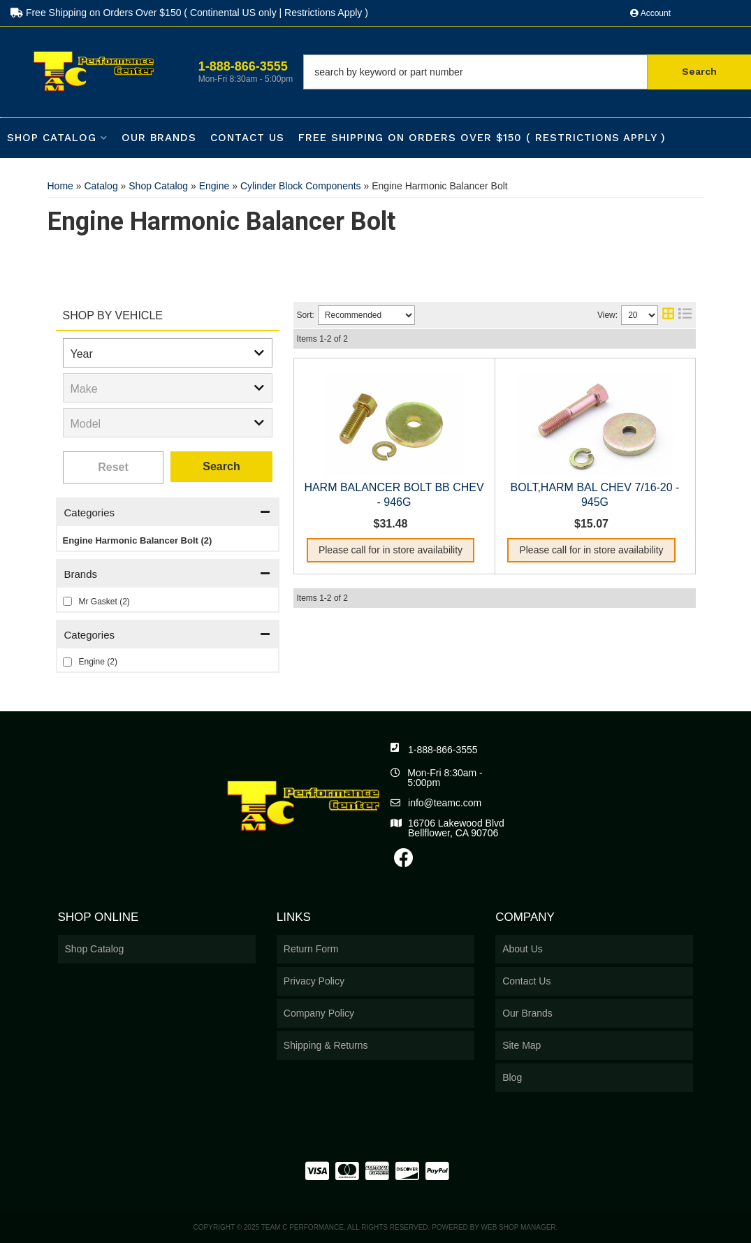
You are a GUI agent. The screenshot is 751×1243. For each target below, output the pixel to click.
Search (221, 466)
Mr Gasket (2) (104, 601)
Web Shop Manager (518, 1227)
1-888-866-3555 (443, 749)
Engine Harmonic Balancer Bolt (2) (137, 540)
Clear (113, 467)
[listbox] (167, 353)
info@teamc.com (444, 803)
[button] (527, 71)
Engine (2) (98, 662)
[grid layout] (668, 315)
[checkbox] (67, 601)
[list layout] (685, 315)
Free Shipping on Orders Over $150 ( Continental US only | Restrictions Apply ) (189, 12)
